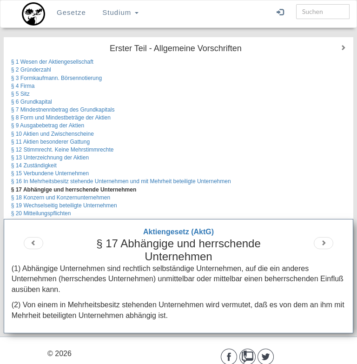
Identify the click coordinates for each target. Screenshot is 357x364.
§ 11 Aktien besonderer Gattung (50, 142)
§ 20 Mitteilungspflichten (41, 213)
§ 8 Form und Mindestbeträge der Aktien (61, 117)
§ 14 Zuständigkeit (34, 165)
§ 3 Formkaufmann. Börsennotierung (56, 78)
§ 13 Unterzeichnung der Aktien (50, 157)
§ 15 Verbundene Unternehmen (50, 173)
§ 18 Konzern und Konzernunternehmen (61, 197)
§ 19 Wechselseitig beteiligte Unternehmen (64, 205)
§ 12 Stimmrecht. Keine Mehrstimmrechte (62, 149)
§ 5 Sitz (20, 94)
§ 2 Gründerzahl (31, 69)
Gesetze (71, 12)
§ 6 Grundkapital (31, 102)
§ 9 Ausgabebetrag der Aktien (47, 125)
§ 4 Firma (23, 86)
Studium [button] (120, 12)
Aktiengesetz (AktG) (178, 232)
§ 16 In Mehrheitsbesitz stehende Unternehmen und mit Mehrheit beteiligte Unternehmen (121, 181)
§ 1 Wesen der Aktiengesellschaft (52, 62)
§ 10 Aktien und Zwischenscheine (52, 134)
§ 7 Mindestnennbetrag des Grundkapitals (63, 109)
